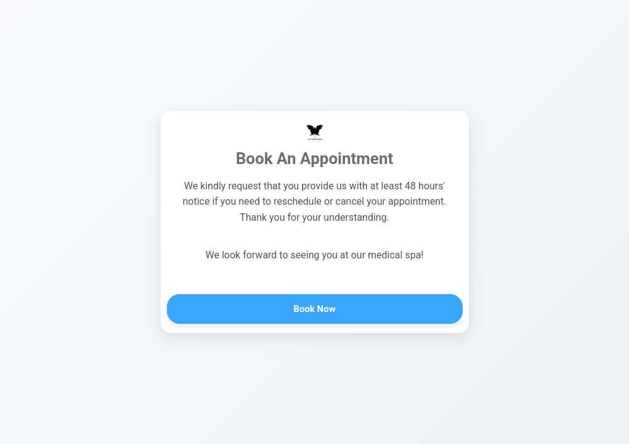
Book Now (314, 308)
